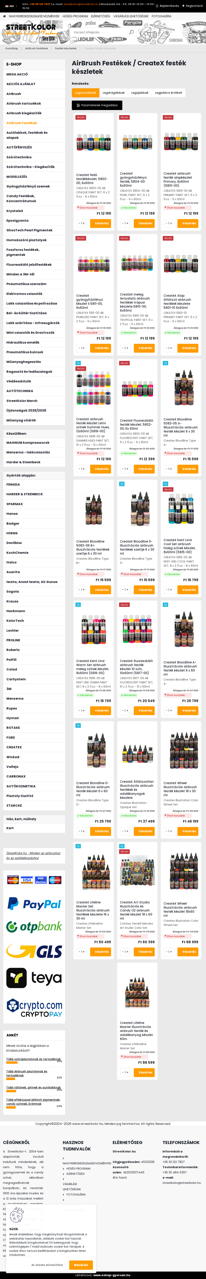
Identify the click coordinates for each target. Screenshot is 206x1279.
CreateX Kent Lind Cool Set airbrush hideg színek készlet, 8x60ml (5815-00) (180, 546)
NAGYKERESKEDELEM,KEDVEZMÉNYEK (34, 16)
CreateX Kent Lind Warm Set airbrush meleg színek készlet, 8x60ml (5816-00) (92, 667)
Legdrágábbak (114, 93)
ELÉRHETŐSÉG (100, 16)
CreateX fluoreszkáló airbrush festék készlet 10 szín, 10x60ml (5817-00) (136, 667)
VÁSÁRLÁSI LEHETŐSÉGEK (131, 16)
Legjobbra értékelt (168, 93)
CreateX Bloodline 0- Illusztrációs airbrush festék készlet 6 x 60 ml (93, 789)
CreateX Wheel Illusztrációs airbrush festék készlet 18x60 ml (180, 910)
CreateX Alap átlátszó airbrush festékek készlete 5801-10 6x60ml (177, 302)
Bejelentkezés (169, 6)
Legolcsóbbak (85, 93)
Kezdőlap (12, 48)
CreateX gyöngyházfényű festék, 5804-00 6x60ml (133, 180)
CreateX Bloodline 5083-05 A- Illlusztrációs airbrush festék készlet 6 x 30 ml (181, 427)
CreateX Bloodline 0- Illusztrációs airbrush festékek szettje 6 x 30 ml (137, 548)
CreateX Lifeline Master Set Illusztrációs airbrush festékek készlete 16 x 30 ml (93, 910)
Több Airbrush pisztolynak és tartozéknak (26, 1073)
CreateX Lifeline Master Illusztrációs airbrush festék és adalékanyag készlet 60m (136, 1031)
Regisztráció (194, 6)
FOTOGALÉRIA (161, 16)
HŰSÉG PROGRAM (75, 16)
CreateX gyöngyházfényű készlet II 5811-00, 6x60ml (89, 302)
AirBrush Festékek (36, 48)
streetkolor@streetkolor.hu (81, 4)
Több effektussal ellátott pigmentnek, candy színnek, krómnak (33, 1102)
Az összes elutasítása (47, 1265)
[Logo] (30, 32)
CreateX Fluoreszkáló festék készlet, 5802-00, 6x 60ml (136, 425)
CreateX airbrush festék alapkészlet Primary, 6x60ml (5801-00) (178, 180)
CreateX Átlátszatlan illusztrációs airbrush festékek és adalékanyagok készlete (137, 790)
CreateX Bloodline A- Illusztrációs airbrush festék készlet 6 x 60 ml (180, 668)
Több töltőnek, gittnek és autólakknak (33, 1088)
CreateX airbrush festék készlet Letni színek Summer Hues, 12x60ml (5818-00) (93, 425)
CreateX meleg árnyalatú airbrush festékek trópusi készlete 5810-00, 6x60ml (135, 302)
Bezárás (81, 1265)
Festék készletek (66, 48)
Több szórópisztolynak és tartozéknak (33, 1059)
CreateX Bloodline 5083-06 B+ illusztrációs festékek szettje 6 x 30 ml (92, 548)
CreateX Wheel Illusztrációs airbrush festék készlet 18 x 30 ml (180, 789)
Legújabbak (139, 93)
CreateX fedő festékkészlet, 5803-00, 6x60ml (92, 179)
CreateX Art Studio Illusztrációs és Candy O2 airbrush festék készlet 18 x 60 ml (136, 910)
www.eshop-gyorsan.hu (111, 1275)
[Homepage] (4, 16)
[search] (131, 34)
